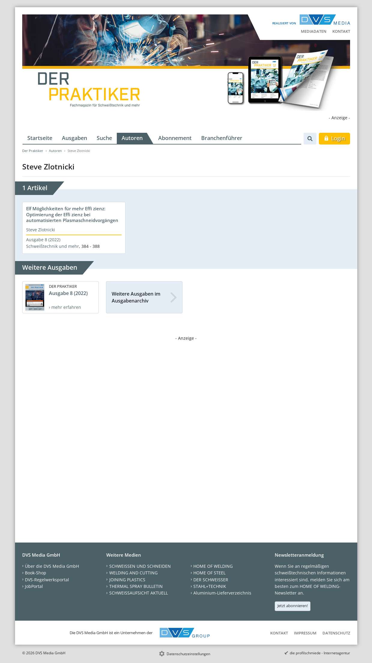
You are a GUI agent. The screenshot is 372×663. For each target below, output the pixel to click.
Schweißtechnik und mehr (52, 246)
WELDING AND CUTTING (133, 573)
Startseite (39, 137)
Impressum (305, 633)
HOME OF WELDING (213, 566)
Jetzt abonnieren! (292, 605)
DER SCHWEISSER (210, 579)
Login (334, 138)
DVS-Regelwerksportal (47, 579)
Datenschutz (336, 633)
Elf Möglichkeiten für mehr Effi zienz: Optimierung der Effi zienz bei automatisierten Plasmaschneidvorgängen (72, 214)
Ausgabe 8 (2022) (43, 239)
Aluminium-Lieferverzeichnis (222, 593)
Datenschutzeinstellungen (188, 653)
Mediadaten (313, 31)
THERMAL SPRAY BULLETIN (136, 586)
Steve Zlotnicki (40, 230)
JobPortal (34, 586)
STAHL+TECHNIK (209, 586)
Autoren (132, 137)
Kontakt (341, 31)
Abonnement (175, 137)
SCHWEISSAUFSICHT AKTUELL (138, 593)
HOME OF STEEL (209, 573)
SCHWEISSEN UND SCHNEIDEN (140, 566)
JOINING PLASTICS (127, 579)
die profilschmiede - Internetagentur (320, 652)
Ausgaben (74, 137)
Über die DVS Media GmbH (52, 566)
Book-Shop (35, 573)
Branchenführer (221, 137)
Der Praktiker (32, 150)
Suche (104, 137)
